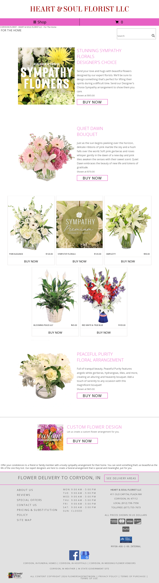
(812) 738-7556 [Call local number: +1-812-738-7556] (130, 503)
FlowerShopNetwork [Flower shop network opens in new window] (82, 576)
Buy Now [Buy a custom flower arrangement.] (82, 440)
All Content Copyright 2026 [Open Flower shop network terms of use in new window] (48, 576)
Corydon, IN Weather (62, 568)
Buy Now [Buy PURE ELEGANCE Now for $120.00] (31, 261)
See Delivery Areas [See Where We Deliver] (121, 478)
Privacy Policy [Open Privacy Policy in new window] (108, 576)
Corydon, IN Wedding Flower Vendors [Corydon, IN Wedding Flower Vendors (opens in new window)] (112, 563)
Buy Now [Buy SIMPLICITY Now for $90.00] (128, 261)
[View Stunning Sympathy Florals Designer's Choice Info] (46, 75)
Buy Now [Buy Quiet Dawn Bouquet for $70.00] (92, 178)
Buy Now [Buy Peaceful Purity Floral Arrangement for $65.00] (92, 395)
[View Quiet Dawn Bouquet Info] (46, 152)
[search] (153, 35)
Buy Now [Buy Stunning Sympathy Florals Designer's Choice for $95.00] (92, 102)
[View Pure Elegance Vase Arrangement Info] (31, 224)
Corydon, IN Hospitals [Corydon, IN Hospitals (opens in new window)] (73, 563)
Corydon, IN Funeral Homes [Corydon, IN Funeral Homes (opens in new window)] (40, 563)
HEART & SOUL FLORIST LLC (79, 9)
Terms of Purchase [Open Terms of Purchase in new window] (133, 576)
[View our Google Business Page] (85, 559)
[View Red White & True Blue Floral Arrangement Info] (103, 295)
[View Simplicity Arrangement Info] (128, 224)
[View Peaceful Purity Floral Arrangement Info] (46, 374)
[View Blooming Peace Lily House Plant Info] (55, 295)
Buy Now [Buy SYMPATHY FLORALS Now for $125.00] (79, 261)
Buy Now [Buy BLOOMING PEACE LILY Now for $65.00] (55, 333)
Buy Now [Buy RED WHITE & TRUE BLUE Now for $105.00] (104, 333)
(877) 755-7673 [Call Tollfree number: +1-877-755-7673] (132, 507)
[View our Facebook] (74, 559)
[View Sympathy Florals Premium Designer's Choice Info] (79, 224)
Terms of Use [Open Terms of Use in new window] (89, 578)
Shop (39, 22)
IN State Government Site (93, 568)
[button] (126, 540)
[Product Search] (133, 35)
